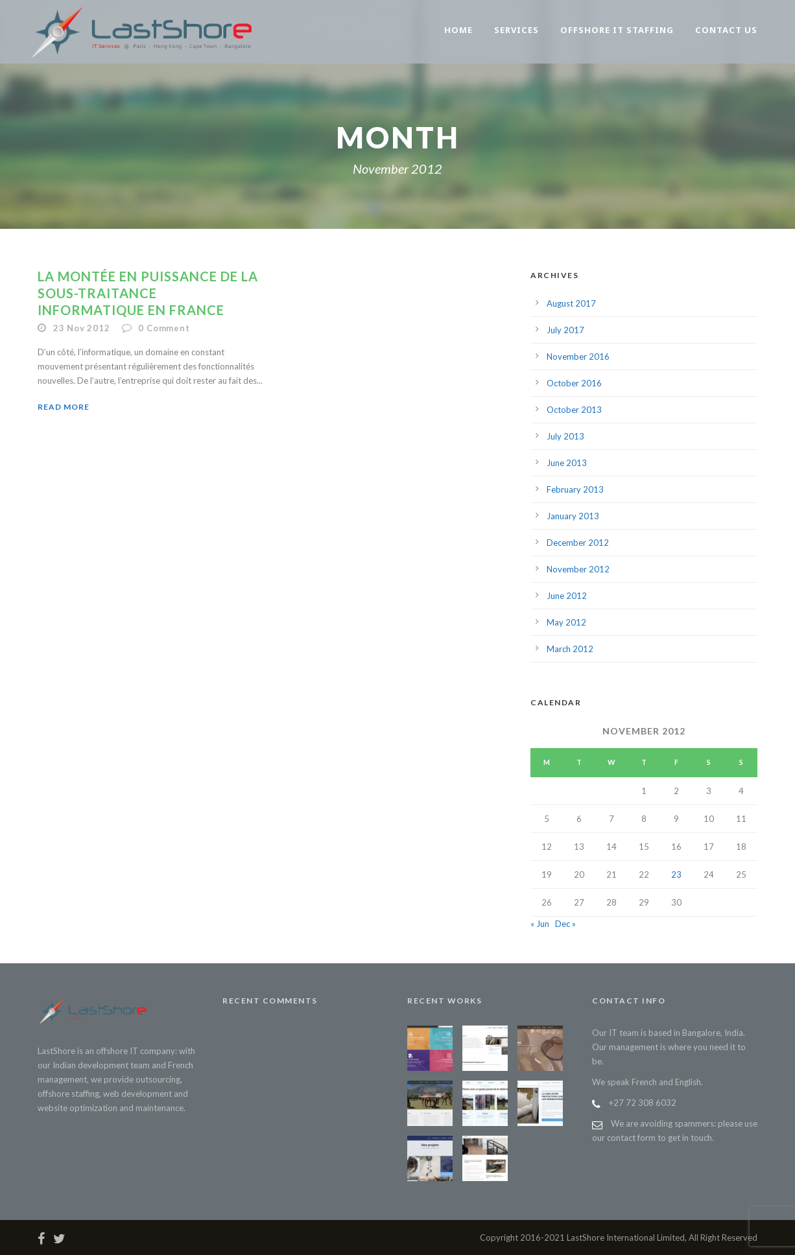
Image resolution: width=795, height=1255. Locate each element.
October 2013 (574, 410)
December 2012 (578, 542)
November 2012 (578, 569)
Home (458, 30)
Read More (63, 407)
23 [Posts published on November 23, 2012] (676, 874)
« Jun (539, 924)
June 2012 (567, 596)
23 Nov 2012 (81, 328)
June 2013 (567, 463)
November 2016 (578, 356)
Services (516, 30)
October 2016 (574, 383)
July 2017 (565, 330)
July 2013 (565, 436)
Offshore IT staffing (617, 30)
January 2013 (573, 516)
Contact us (726, 30)
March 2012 (570, 649)
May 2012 (566, 622)
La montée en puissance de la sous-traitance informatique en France (148, 293)
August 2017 (571, 303)
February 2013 (575, 489)
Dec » (565, 924)
